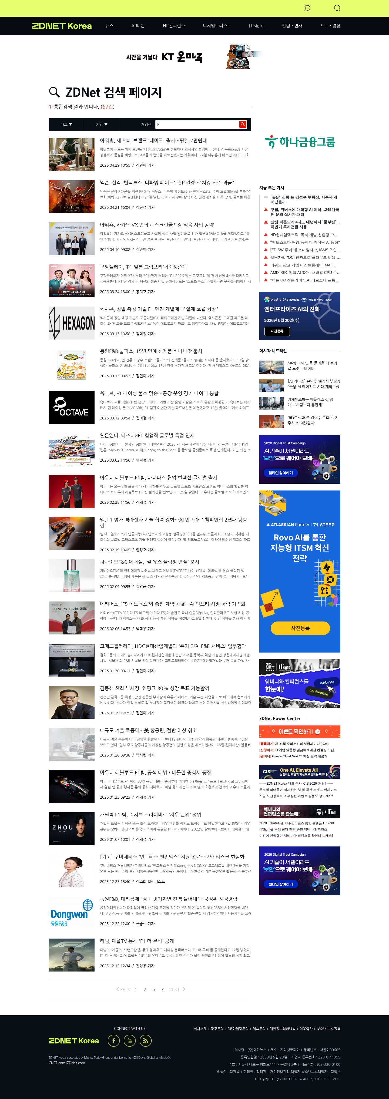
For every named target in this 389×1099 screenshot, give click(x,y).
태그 (64, 124)
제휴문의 (259, 1029)
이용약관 (306, 1029)
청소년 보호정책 (328, 1029)
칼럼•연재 (292, 25)
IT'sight (256, 25)
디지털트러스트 (217, 25)
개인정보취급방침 (283, 1029)
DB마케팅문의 (238, 1029)
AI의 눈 (138, 25)
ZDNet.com (76, 1063)
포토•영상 (330, 25)
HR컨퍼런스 (174, 25)
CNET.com (57, 1063)
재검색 (146, 124)
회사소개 (200, 1029)
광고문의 (217, 1029)
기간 (99, 124)
